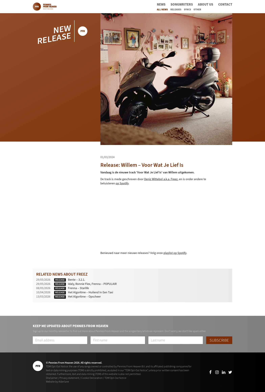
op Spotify (122, 183)
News (161, 4)
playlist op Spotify (174, 253)
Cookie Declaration (91, 378)
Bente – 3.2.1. (76, 280)
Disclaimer (52, 378)
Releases (175, 9)
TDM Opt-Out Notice (115, 378)
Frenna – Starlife (78, 288)
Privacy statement (69, 378)
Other (197, 9)
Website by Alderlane (57, 381)
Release (60, 279)
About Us (205, 4)
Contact (225, 4)
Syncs (187, 9)
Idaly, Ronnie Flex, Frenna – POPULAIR (92, 284)
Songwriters (182, 4)
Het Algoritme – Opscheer (84, 297)
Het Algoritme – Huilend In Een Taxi (90, 292)
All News (162, 9)
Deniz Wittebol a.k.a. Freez (161, 179)
